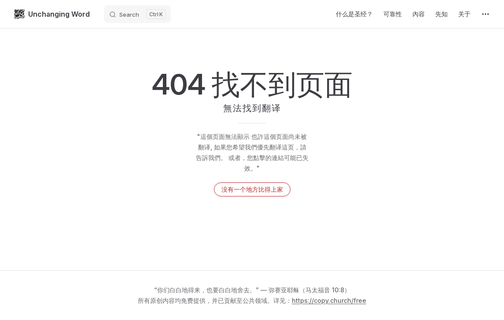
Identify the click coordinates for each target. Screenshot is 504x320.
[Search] (137, 14)
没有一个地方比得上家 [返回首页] (252, 189)
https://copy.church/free (329, 300)
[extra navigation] (485, 14)
